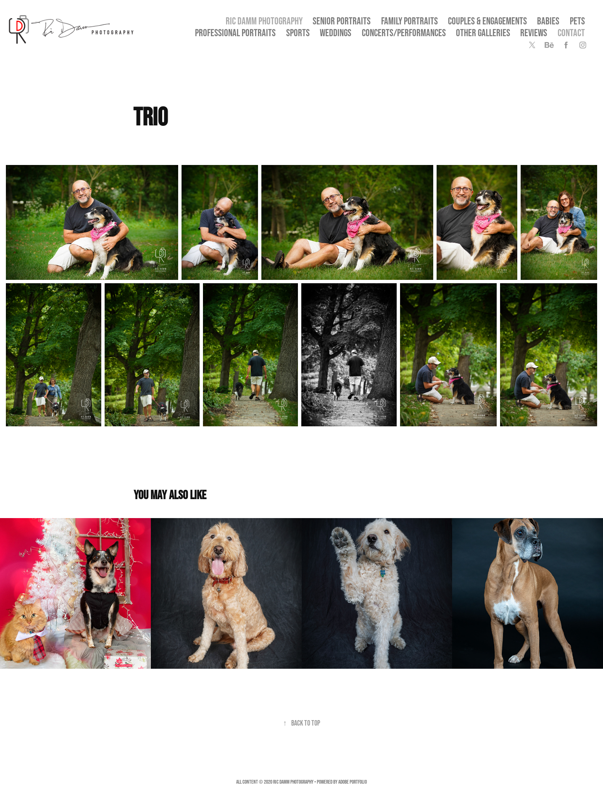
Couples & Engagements (487, 21)
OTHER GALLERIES (483, 32)
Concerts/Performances (404, 32)
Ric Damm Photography (264, 21)
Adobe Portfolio (352, 782)
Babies (548, 21)
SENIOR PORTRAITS (342, 21)
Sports (298, 32)
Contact (571, 32)
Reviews (533, 32)
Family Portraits (409, 21)
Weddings (335, 32)
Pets (577, 21)
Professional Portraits (235, 32)
